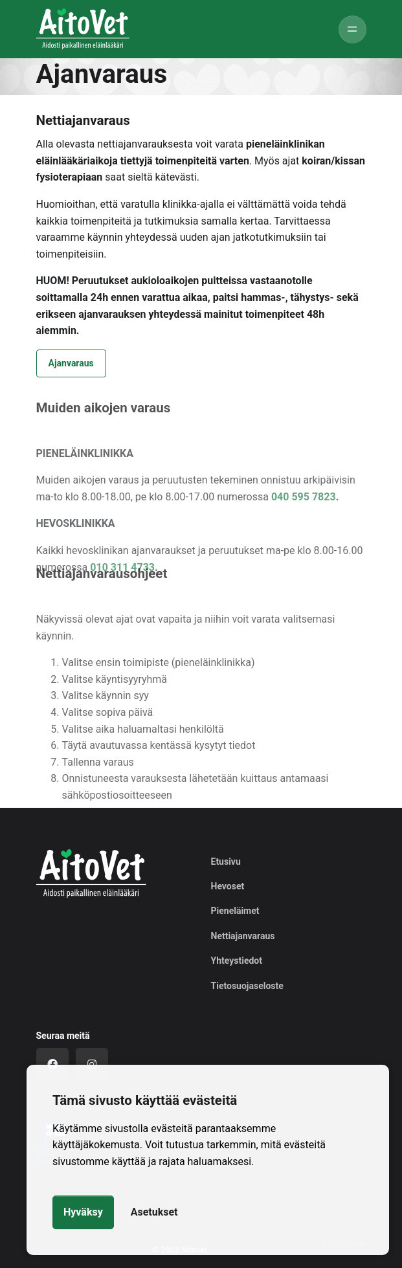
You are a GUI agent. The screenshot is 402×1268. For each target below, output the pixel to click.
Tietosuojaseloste (247, 986)
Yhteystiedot (236, 960)
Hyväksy (83, 1212)
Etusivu (226, 861)
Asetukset (154, 1212)
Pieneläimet (235, 911)
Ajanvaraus (71, 363)
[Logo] (91, 873)
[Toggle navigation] (352, 29)
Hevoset (228, 886)
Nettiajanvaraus (243, 936)
